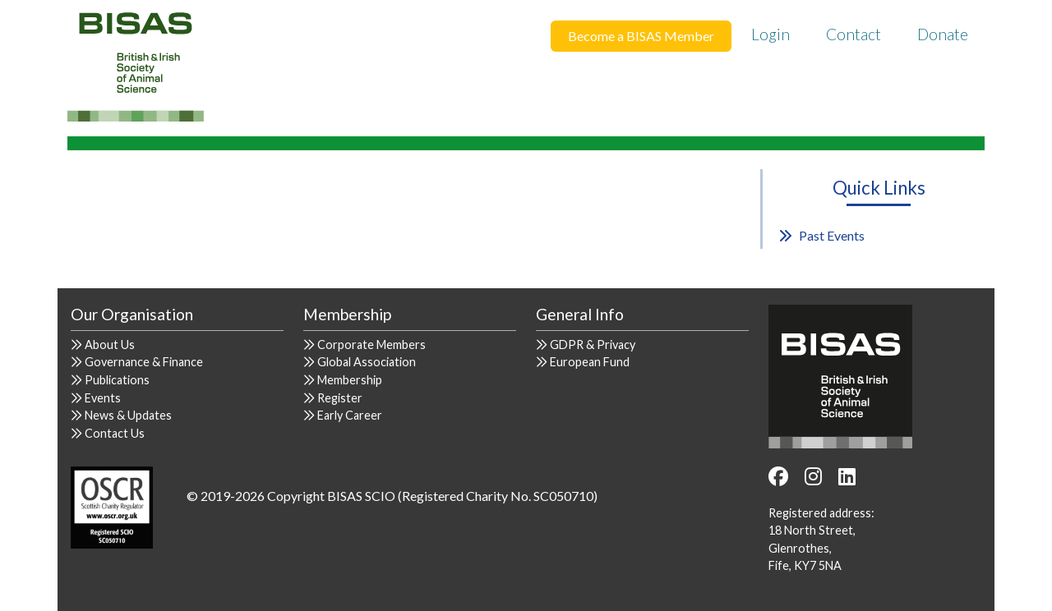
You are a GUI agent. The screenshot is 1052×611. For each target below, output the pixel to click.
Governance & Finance (144, 362)
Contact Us (115, 433)
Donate (942, 34)
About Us (110, 344)
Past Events (832, 235)
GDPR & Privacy (592, 344)
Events (103, 398)
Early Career (349, 415)
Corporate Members (371, 344)
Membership (349, 380)
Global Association (366, 362)
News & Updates (128, 415)
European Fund (590, 362)
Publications (117, 380)
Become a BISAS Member (641, 36)
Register (339, 398)
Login (770, 34)
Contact (853, 34)
